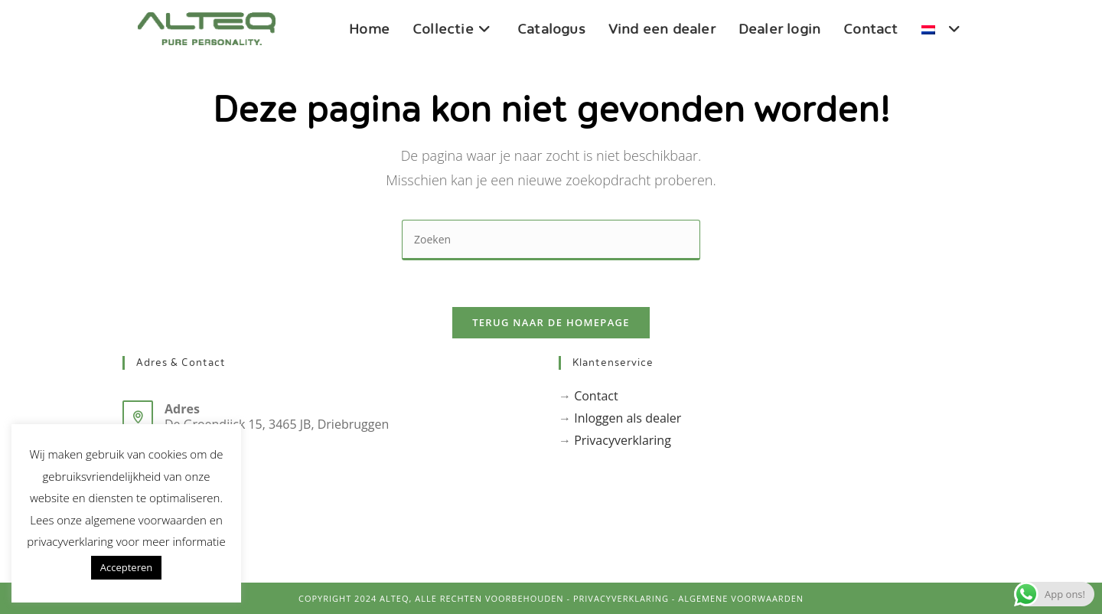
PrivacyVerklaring (621, 598)
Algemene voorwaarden (741, 598)
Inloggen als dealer (627, 418)
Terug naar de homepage (551, 322)
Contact (596, 395)
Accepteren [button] (126, 567)
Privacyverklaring (622, 440)
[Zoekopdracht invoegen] (551, 240)
